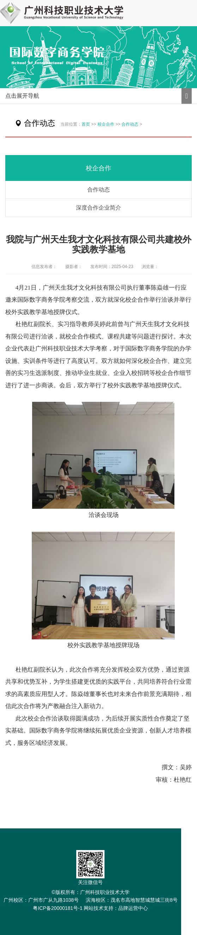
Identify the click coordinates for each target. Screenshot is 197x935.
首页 (86, 124)
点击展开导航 (22, 96)
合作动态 (129, 124)
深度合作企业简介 (98, 208)
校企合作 (105, 124)
